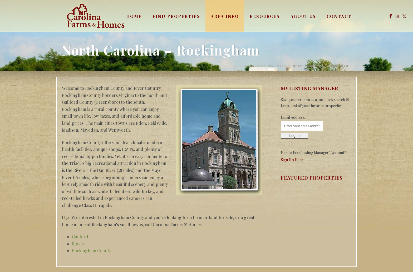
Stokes (78, 243)
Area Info (225, 16)
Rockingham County (91, 250)
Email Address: (293, 117)
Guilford (80, 236)
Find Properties (176, 16)
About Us (303, 16)
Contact (339, 16)
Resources (265, 16)
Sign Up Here (292, 159)
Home (134, 16)
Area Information (274, 66)
